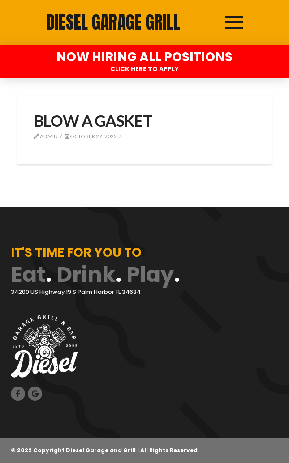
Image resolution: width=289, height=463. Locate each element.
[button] (233, 22)
